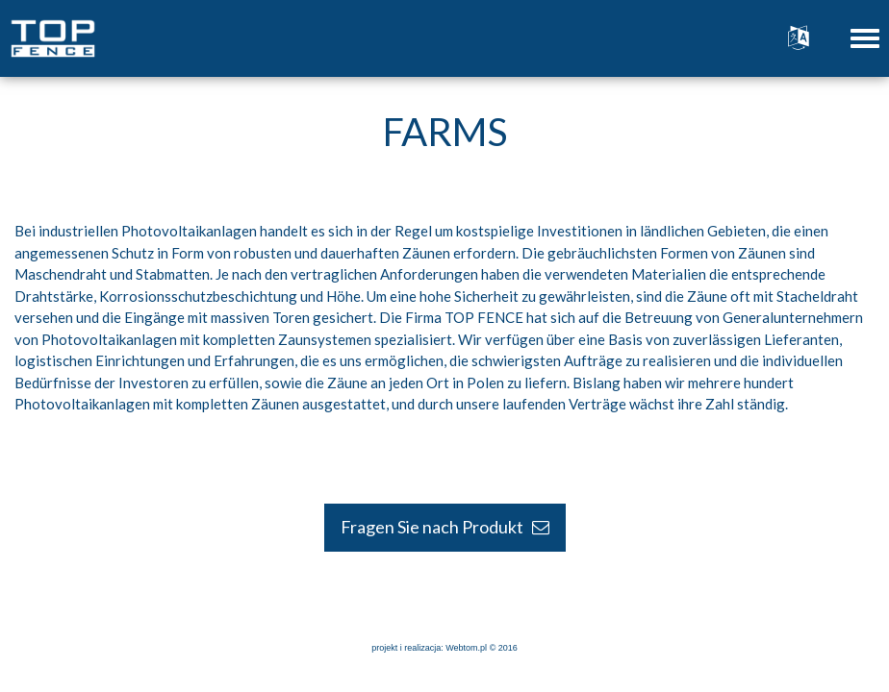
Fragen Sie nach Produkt (445, 526)
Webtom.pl (466, 648)
